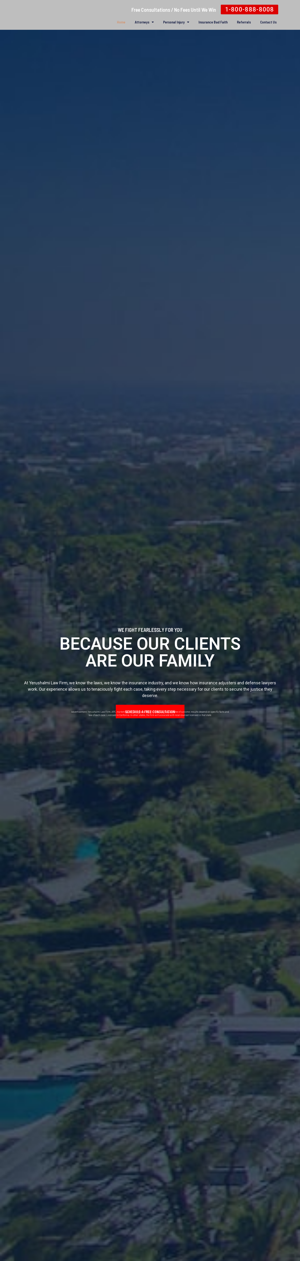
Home (121, 22)
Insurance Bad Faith (213, 22)
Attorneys (144, 22)
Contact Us (268, 22)
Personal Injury (176, 22)
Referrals (244, 22)
